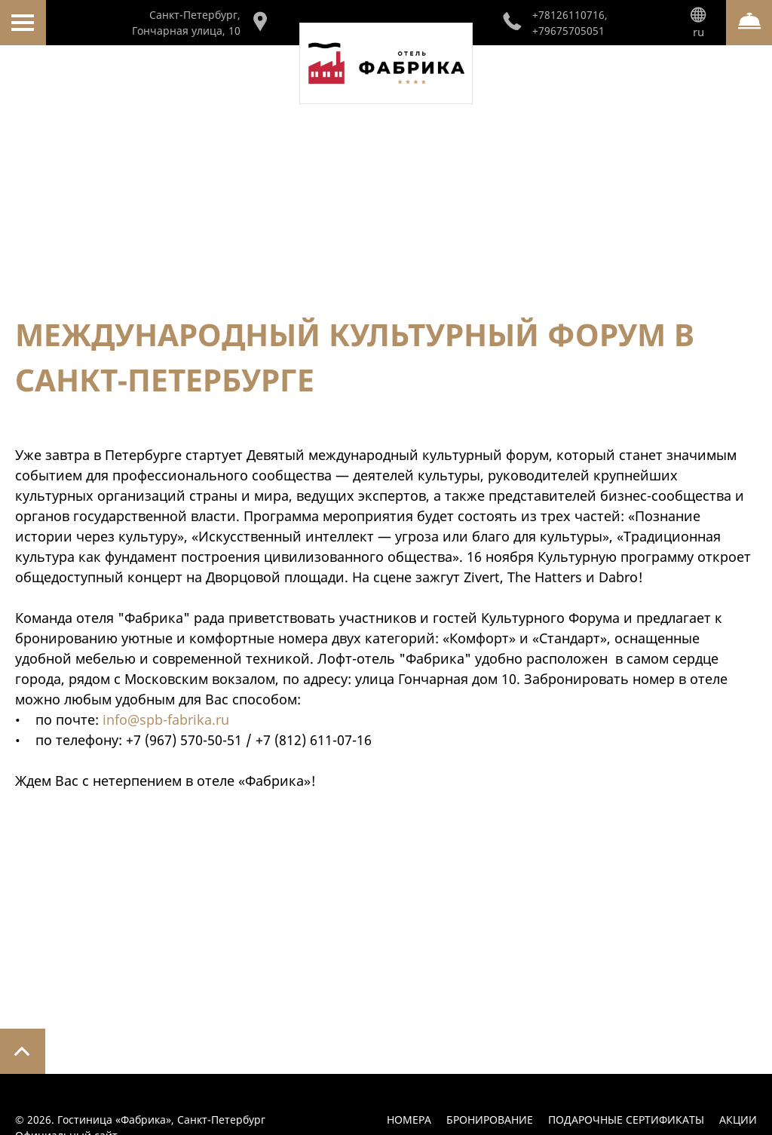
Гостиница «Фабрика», (161, 1119)
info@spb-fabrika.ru (166, 719)
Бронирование (489, 1119)
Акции (738, 1119)
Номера (409, 1119)
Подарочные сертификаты (626, 1119)
